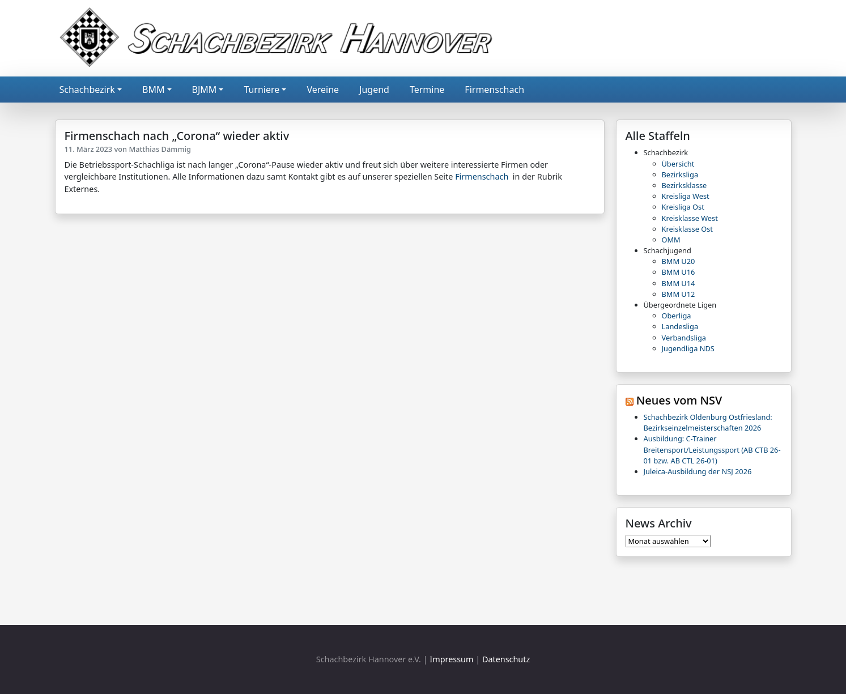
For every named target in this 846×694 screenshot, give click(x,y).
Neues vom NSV (679, 400)
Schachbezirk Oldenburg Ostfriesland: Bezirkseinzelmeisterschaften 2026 (708, 422)
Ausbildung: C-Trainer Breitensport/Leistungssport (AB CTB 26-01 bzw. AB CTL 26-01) (712, 449)
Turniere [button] (261, 89)
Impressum (451, 659)
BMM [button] (153, 89)
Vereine (323, 89)
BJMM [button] (204, 89)
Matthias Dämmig (160, 149)
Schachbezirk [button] (87, 89)
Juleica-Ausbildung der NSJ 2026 (698, 471)
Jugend (374, 89)
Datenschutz (506, 659)
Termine (427, 89)
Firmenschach (494, 89)
